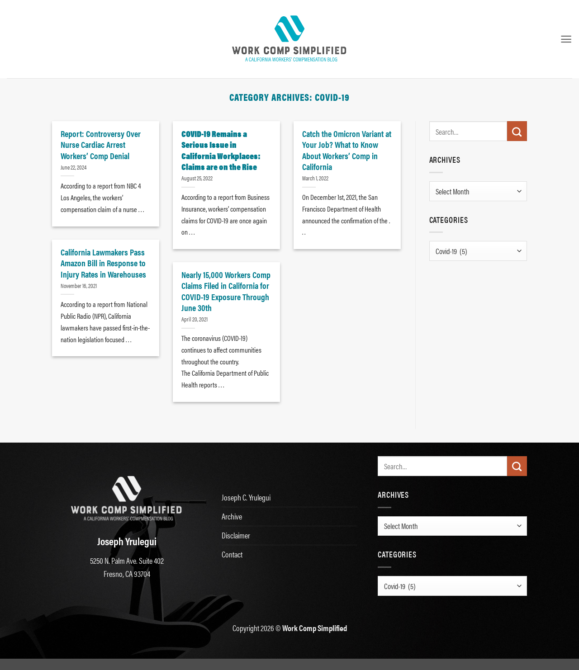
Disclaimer (236, 535)
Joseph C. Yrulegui (246, 497)
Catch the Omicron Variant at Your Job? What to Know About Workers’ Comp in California (346, 150)
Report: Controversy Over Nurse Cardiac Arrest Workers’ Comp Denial (101, 144)
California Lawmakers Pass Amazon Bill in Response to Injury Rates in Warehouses (103, 262)
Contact (232, 554)
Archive (232, 516)
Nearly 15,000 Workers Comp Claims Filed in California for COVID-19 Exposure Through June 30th (226, 291)
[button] (566, 39)
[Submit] (517, 131)
